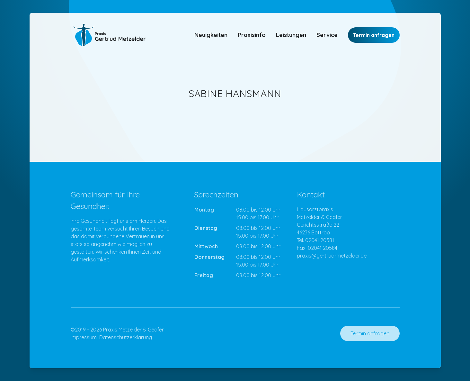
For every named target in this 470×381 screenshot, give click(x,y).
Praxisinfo (252, 35)
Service (327, 35)
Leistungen (291, 35)
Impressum (84, 337)
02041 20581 (319, 240)
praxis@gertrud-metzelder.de (332, 255)
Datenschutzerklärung (125, 337)
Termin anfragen (374, 35)
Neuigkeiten (210, 35)
